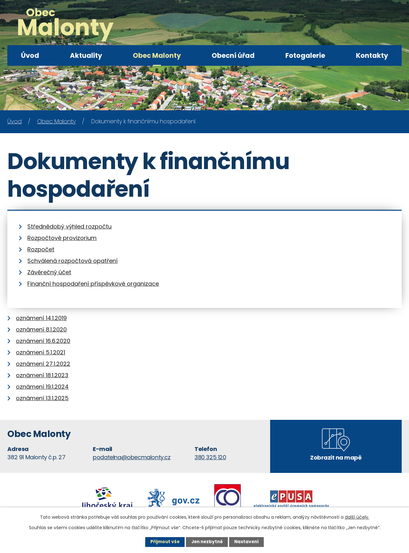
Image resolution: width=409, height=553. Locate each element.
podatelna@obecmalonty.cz (131, 457)
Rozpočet (40, 249)
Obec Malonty (157, 55)
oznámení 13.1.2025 (42, 398)
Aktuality (86, 55)
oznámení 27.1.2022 (43, 364)
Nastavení (248, 542)
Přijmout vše (163, 542)
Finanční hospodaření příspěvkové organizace (93, 284)
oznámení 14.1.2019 (41, 318)
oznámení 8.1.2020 (41, 329)
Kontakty (372, 55)
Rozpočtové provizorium (62, 238)
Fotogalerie (305, 55)
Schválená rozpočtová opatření (72, 261)
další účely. (357, 517)
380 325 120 (210, 457)
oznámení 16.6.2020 (43, 341)
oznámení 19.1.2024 (42, 387)
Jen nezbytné (207, 542)
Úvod (30, 55)
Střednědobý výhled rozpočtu (69, 226)
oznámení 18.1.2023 (42, 375)
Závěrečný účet (49, 272)
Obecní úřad (233, 55)
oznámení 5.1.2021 (40, 352)
